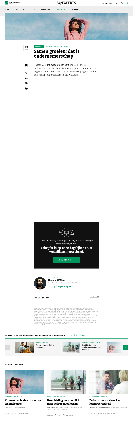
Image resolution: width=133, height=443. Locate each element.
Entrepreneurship (54, 46)
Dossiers (75, 9)
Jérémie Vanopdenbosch (98, 407)
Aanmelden (107, 3)
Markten (20, 9)
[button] (7, 347)
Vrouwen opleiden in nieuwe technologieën (23, 402)
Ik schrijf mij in (65, 260)
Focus (32, 9)
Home (7, 9)
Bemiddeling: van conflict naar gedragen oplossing (91, 347)
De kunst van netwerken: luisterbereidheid (105, 402)
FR (122, 3)
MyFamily (61, 9)
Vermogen (46, 9)
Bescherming (42, 342)
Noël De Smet (52, 407)
